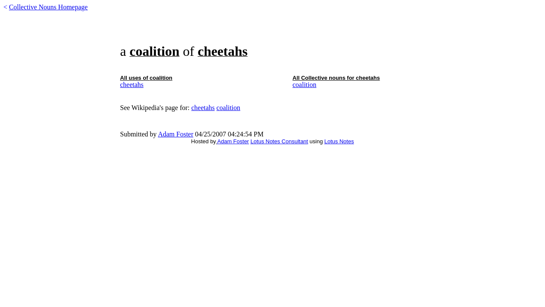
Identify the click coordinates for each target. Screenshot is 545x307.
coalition (304, 84)
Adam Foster (175, 134)
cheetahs (131, 84)
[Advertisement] (272, 30)
